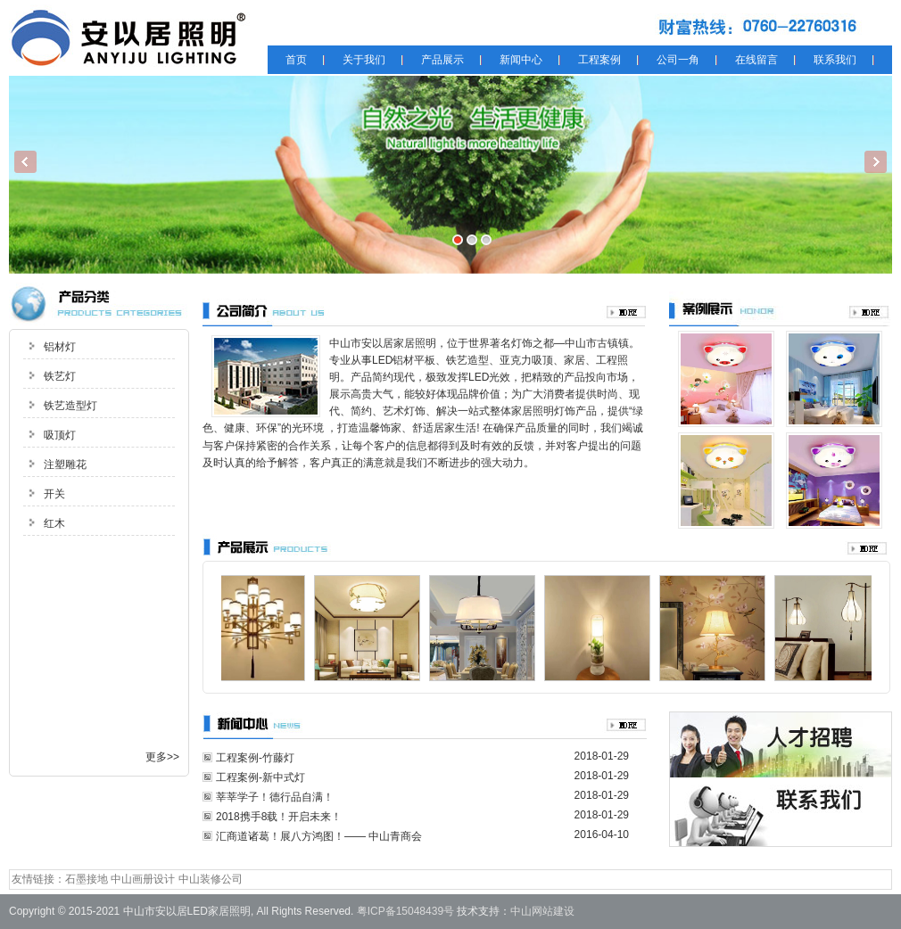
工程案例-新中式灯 (260, 777)
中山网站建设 (542, 911)
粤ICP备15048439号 (405, 911)
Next (875, 162)
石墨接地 (86, 879)
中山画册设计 (143, 879)
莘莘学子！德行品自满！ (275, 797)
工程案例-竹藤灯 (255, 758)
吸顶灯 (60, 435)
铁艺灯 (60, 376)
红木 (54, 523)
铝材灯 (60, 347)
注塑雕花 (65, 464)
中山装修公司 (210, 879)
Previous (25, 162)
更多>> (162, 757)
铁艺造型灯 (70, 405)
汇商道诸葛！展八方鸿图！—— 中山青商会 (319, 836)
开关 (54, 494)
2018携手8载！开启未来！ (279, 816)
